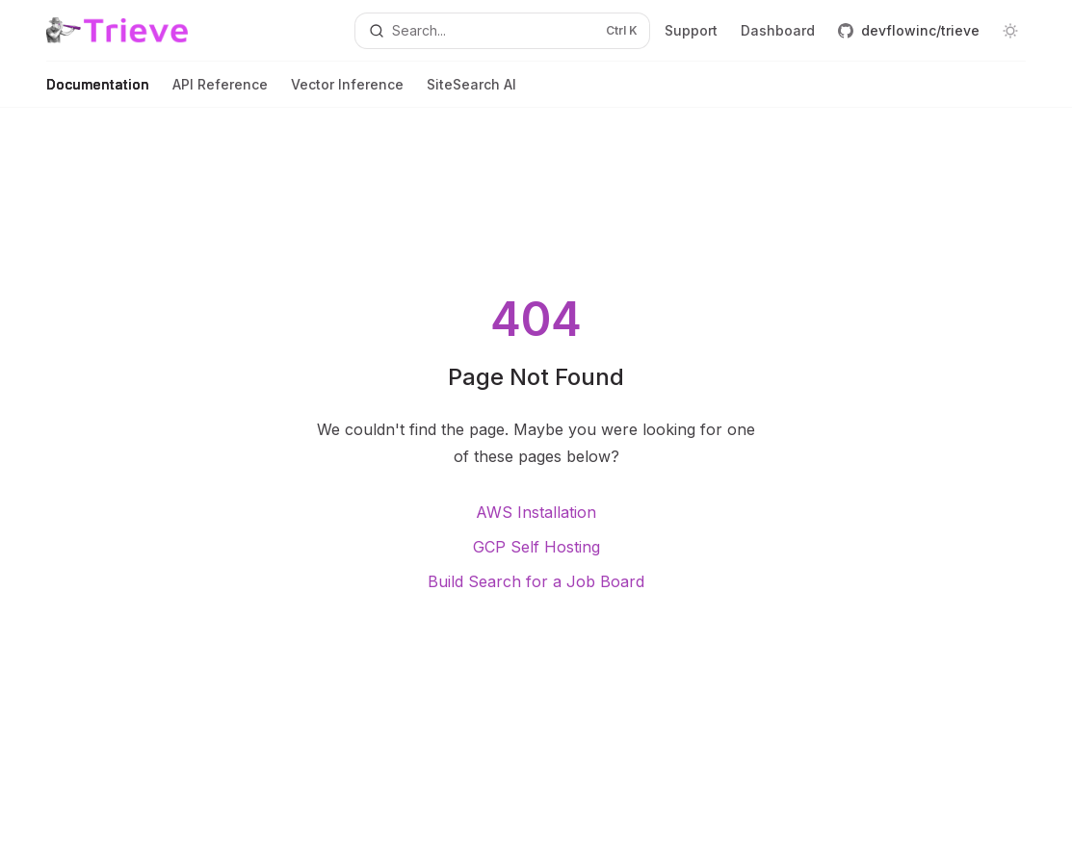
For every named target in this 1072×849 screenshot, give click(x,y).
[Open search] (502, 30)
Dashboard (778, 30)
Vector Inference (347, 92)
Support (691, 30)
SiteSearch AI (471, 92)
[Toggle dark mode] (1010, 30)
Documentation (97, 92)
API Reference (220, 92)
